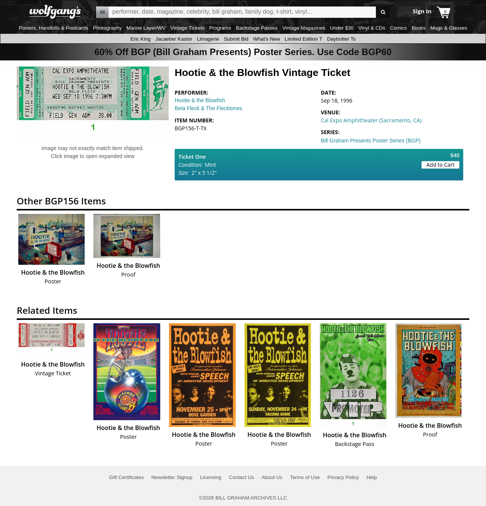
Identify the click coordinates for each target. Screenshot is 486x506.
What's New (266, 39)
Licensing (210, 477)
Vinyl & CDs (371, 28)
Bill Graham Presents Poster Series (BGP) (371, 141)
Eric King (140, 39)
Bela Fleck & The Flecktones (208, 108)
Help (371, 477)
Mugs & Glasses (448, 28)
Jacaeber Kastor (173, 39)
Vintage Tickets (187, 28)
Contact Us (241, 477)
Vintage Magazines (303, 28)
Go (383, 12)
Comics (398, 28)
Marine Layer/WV (146, 28)
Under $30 (341, 28)
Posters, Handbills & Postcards (53, 28)
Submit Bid (236, 39)
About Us (272, 477)
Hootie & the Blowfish (200, 100)
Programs (220, 28)
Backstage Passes (257, 28)
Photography (107, 28)
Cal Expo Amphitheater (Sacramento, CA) (371, 120)
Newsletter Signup (171, 477)
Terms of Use (305, 477)
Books (419, 28)
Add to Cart (440, 164)
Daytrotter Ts (341, 39)
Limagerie (208, 39)
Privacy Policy (343, 477)
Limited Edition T (303, 39)
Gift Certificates (126, 477)
